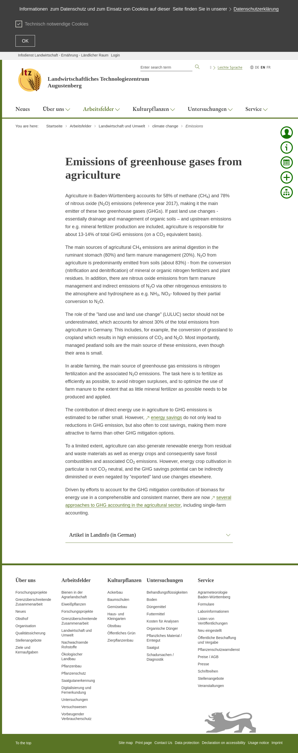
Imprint (277, 743)
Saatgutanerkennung (78, 680)
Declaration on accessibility (223, 743)
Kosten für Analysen (163, 621)
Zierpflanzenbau (120, 640)
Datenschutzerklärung (256, 9)
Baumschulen (118, 600)
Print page (143, 743)
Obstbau (114, 626)
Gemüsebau (117, 607)
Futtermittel (156, 614)
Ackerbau (115, 592)
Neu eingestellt (210, 630)
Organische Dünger (162, 628)
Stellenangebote (28, 640)
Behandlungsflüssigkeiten (167, 592)
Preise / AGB (208, 657)
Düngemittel (156, 607)
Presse (203, 664)
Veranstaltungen (211, 686)
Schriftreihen (208, 671)
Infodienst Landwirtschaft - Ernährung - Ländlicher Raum (63, 55)
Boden (152, 600)
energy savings (166, 417)
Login (115, 55)
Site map (125, 743)
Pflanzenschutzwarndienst (219, 650)
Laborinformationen (213, 611)
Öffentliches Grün (121, 633)
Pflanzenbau (72, 666)
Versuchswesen (74, 707)
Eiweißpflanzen (74, 604)
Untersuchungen (75, 700)
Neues (20, 611)
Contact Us (163, 743)
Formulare (206, 604)
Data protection (187, 743)
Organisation (25, 626)
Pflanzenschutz (74, 673)
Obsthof (21, 619)
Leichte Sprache (230, 67)
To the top (23, 743)
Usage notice (258, 743)
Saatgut (153, 647)
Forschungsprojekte (31, 592)
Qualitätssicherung (30, 633)
